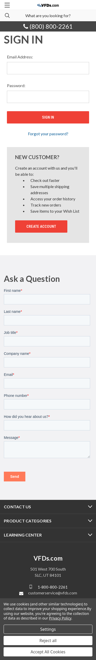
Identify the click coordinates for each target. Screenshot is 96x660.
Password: (16, 85)
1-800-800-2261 (53, 586)
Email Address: (20, 56)
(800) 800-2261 (48, 26)
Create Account (41, 226)
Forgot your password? (48, 133)
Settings (48, 629)
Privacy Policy (60, 618)
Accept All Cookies (48, 652)
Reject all (48, 640)
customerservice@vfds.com (52, 592)
